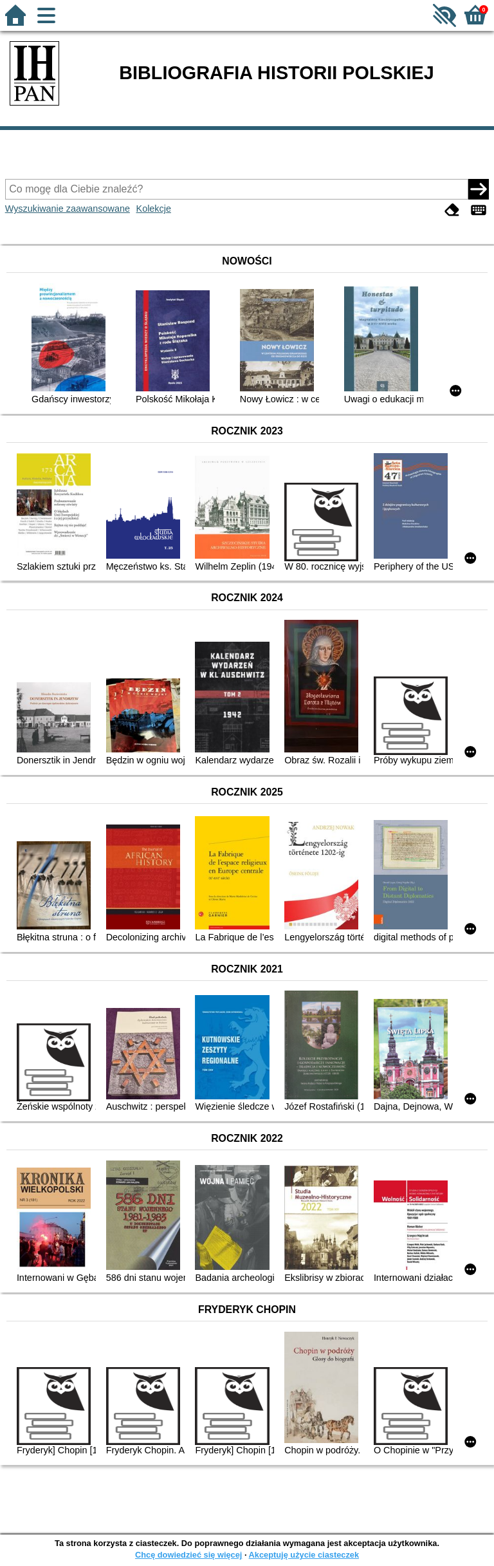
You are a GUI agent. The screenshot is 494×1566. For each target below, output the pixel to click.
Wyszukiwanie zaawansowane (67, 208)
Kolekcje (153, 208)
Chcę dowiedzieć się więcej (188, 1555)
